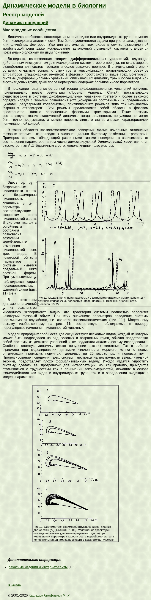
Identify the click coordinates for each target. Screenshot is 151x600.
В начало (14, 585)
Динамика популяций (25, 22)
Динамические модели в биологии (54, 5)
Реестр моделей (23, 14)
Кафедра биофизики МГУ (49, 595)
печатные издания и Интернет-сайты (38, 567)
